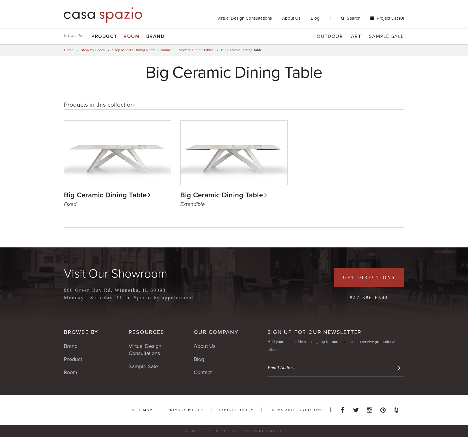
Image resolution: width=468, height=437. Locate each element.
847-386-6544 (369, 297)
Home (68, 50)
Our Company (216, 332)
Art (356, 36)
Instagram (369, 408)
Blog (315, 18)
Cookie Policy (236, 410)
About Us (291, 18)
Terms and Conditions (296, 410)
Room (131, 36)
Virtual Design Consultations (244, 18)
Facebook (342, 408)
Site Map (142, 410)
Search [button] (350, 18)
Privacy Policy (185, 410)
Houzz (396, 408)
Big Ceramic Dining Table (105, 195)
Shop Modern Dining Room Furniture (141, 50)
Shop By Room (93, 50)
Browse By (81, 332)
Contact (203, 372)
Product (104, 36)
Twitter (356, 408)
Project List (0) (389, 18)
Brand (155, 36)
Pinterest (382, 408)
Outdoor (330, 36)
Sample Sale (386, 36)
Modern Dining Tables (195, 50)
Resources (146, 332)
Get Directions (369, 277)
